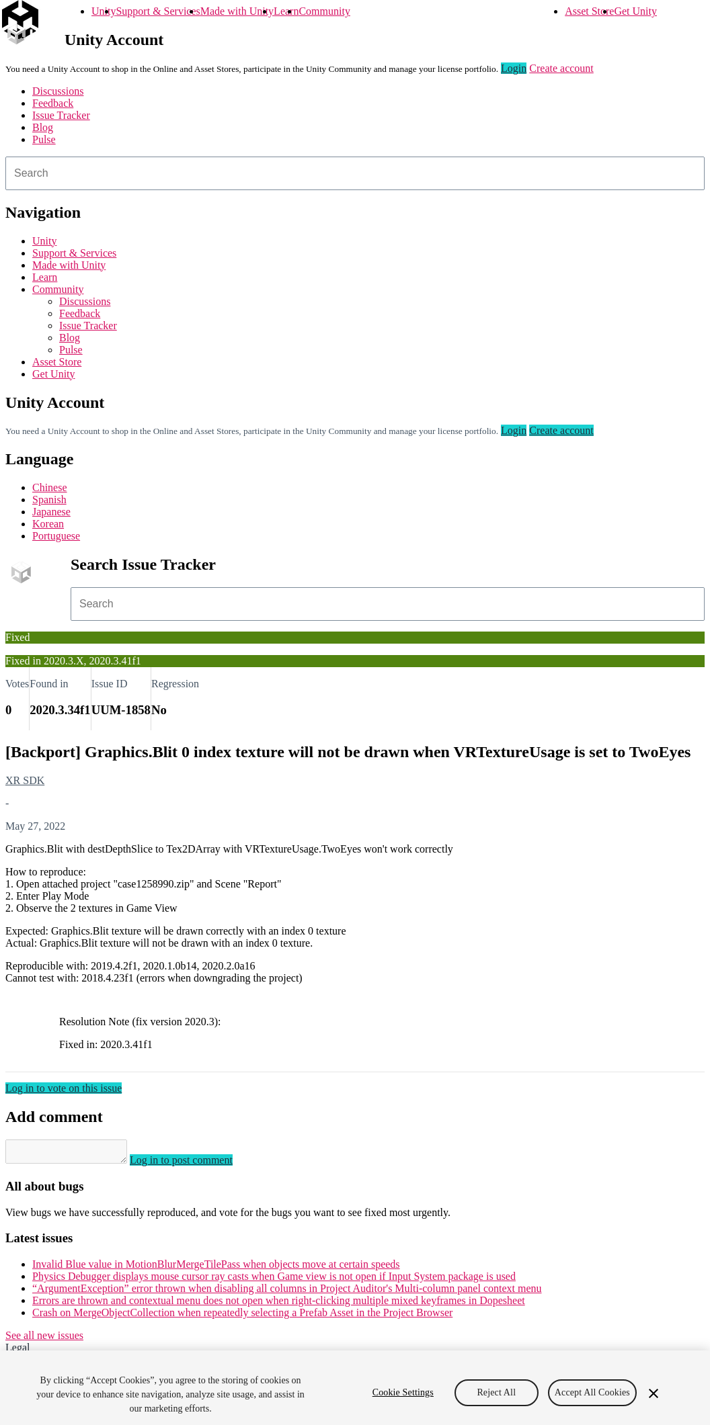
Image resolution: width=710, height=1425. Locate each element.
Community (324, 11)
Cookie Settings (403, 1402)
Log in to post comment (194, 1164)
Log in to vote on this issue (63, 1088)
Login (513, 68)
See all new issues (44, 1339)
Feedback (52, 103)
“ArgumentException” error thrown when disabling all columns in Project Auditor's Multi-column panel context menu (287, 1292)
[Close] (653, 1403)
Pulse (44, 139)
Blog (42, 127)
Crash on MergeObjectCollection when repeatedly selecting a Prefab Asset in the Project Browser (242, 1316)
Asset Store (589, 11)
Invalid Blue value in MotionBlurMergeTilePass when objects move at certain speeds (216, 1268)
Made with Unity (237, 11)
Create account (561, 68)
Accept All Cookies (592, 1402)
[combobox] (355, 173)
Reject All (496, 1402)
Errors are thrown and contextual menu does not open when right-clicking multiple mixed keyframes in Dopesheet (278, 1304)
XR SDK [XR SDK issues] (24, 780)
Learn (286, 11)
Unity (103, 11)
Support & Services (158, 11)
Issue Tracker (61, 115)
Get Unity (635, 11)
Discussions (57, 91)
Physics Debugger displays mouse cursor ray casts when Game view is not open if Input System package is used (274, 1280)
